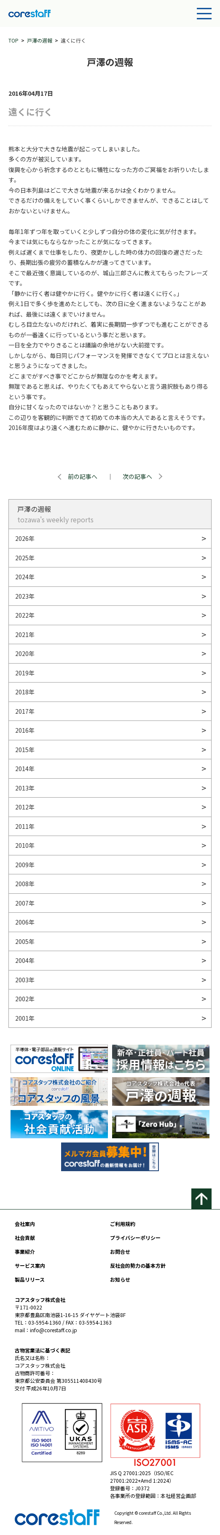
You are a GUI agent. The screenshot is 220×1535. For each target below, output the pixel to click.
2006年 (25, 922)
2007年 (25, 903)
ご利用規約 (122, 1223)
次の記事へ (137, 476)
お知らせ (120, 1279)
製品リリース (30, 1279)
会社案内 (25, 1223)
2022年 (25, 615)
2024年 (25, 577)
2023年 (25, 596)
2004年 (25, 960)
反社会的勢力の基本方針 (138, 1265)
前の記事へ (82, 476)
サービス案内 (30, 1265)
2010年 (25, 845)
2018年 (25, 692)
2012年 (25, 807)
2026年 (25, 538)
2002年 (25, 999)
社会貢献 (25, 1237)
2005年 (25, 941)
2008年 (25, 883)
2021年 (25, 634)
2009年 (25, 864)
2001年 (25, 1018)
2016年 (25, 730)
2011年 (25, 826)
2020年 (25, 653)
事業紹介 (25, 1251)
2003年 (25, 980)
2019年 (25, 673)
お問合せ (120, 1251)
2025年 (25, 558)
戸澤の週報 (39, 40)
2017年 (25, 711)
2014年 (25, 768)
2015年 (25, 749)
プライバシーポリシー (135, 1237)
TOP (13, 40)
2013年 (25, 788)
